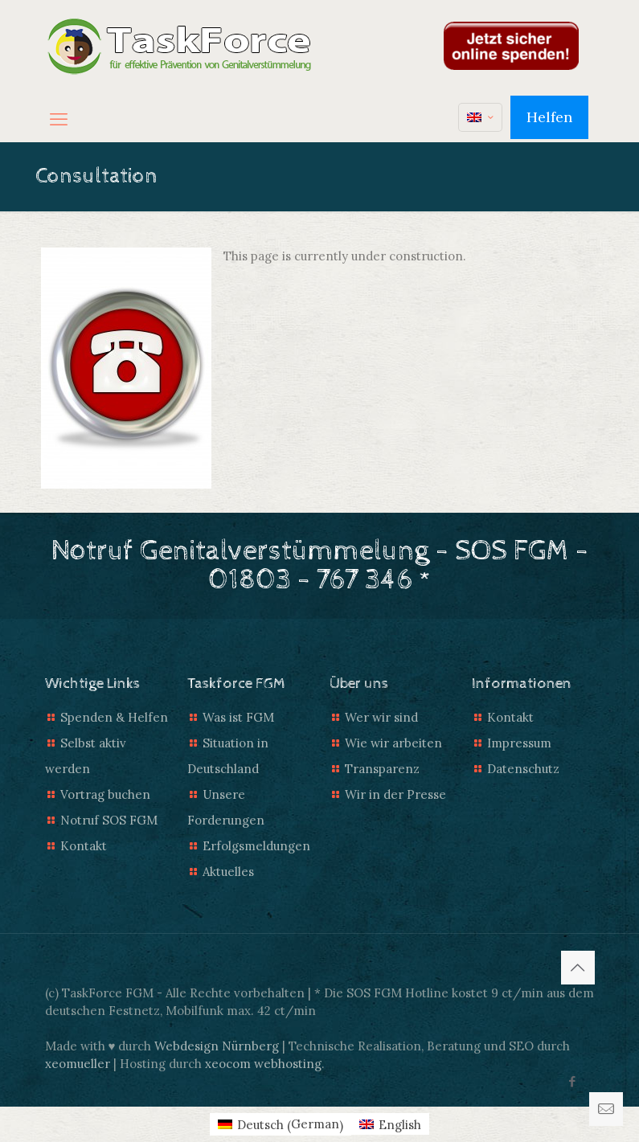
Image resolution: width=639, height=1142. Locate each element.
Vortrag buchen (105, 794)
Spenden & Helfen (114, 717)
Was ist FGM (238, 717)
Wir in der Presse (395, 794)
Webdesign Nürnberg (216, 1046)
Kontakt (83, 845)
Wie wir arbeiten (393, 743)
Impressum (519, 743)
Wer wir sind (381, 717)
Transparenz (382, 768)
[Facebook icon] (573, 1081)
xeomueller (77, 1063)
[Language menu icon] (480, 117)
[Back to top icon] (578, 967)
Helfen (549, 117)
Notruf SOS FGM (109, 820)
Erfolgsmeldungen (256, 845)
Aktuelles (228, 871)
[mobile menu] (58, 119)
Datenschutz (523, 768)
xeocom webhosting (263, 1063)
